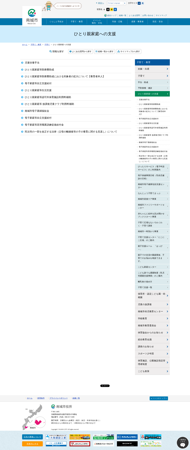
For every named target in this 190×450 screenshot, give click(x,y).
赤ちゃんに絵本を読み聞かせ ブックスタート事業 (152, 215)
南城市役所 (64, 406)
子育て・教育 (77, 22)
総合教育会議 (145, 339)
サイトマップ (161, 15)
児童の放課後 (145, 304)
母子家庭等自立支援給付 (149, 119)
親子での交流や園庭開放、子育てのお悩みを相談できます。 (151, 258)
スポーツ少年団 (146, 353)
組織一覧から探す (104, 51)
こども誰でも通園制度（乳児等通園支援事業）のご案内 (151, 274)
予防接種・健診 (145, 88)
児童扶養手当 (144, 100)
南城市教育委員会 (147, 325)
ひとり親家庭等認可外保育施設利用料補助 (153, 129)
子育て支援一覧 (145, 287)
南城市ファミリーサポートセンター (151, 206)
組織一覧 (122, 15)
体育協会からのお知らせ (150, 332)
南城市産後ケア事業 (147, 199)
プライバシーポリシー (58, 398)
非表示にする (32, 444)
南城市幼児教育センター (150, 311)
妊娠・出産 (143, 69)
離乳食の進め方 (145, 282)
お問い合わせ (147, 15)
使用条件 (41, 398)
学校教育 (142, 318)
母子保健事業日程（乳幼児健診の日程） (151, 177)
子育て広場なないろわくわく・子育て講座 (150, 224)
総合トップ (111, 15)
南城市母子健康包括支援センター (151, 185)
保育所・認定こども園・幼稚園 (151, 296)
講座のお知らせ (146, 346)
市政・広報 (117, 22)
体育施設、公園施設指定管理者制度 (151, 362)
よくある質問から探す (81, 51)
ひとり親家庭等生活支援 (149, 123)
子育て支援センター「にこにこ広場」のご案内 (151, 238)
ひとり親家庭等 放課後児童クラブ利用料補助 (153, 136)
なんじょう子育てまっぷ (149, 193)
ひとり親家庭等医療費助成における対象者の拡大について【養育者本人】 (153, 111)
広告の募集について (32, 437)
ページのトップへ (160, 398)
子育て (141, 76)
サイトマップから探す (128, 51)
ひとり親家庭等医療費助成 (149, 104)
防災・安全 (158, 22)
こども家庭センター (147, 267)
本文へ (101, 3)
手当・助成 (143, 82)
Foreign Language (114, 3)
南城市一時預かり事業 (148, 231)
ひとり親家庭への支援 (148, 94)
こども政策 (143, 371)
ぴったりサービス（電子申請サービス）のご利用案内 (151, 168)
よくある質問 (134, 15)
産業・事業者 (137, 22)
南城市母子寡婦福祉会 (148, 142)
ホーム (29, 398)
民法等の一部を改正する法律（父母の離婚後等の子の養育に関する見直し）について (153, 158)
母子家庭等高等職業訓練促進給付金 (153, 151)
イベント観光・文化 (97, 21)
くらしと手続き (56, 22)
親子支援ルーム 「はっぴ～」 (150, 247)
